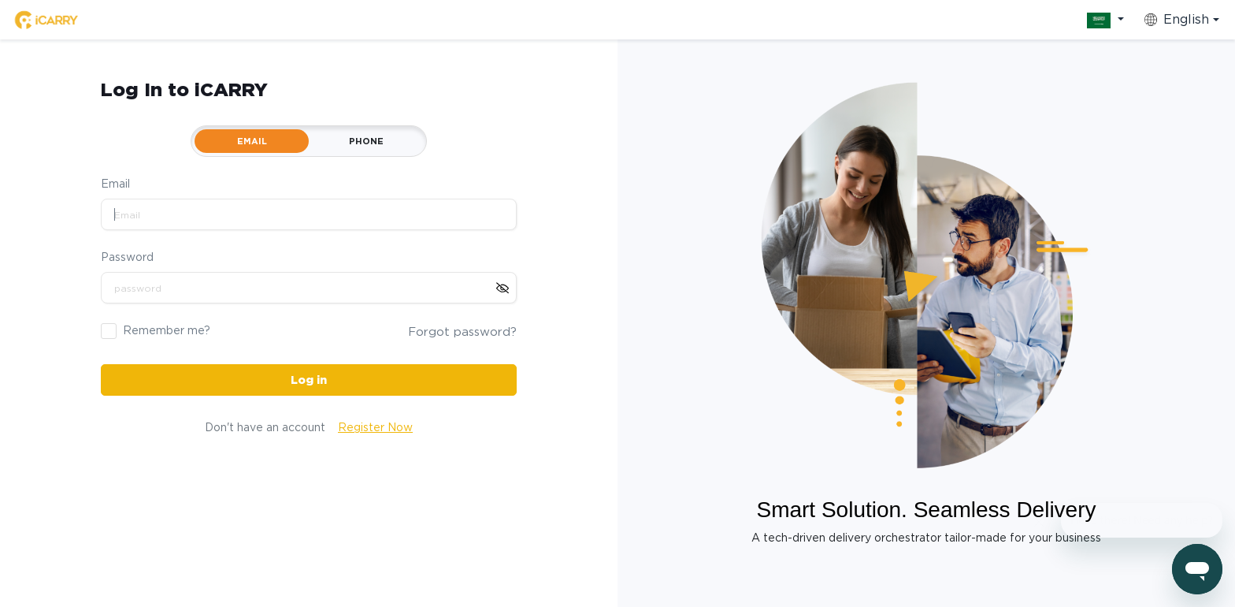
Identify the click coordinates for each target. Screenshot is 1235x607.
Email (115, 183)
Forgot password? (462, 332)
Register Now (375, 427)
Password (127, 257)
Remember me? (166, 330)
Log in (309, 380)
